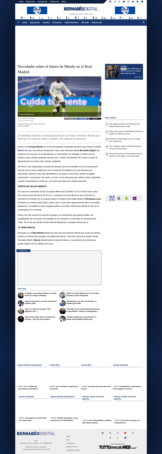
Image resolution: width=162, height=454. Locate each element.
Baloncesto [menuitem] (35, 22)
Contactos (70, 443)
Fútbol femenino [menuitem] (71, 22)
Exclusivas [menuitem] (57, 22)
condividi (82, 118)
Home (21, 1)
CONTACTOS (54, 1)
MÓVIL (64, 1)
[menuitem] (18, 22)
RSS (67, 440)
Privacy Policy (72, 447)
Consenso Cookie (73, 450)
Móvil (68, 436)
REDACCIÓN (30, 1)
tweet (95, 118)
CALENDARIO (42, 1)
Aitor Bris (24, 126)
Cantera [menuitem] (46, 22)
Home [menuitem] (24, 22)
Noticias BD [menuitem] (97, 22)
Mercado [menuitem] (85, 22)
